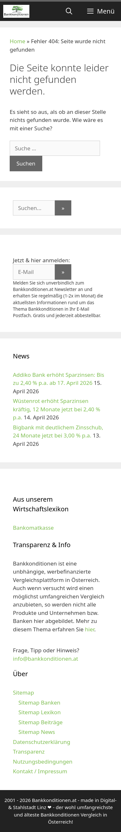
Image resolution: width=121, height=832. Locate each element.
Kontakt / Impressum (40, 771)
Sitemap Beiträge (40, 722)
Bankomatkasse (33, 527)
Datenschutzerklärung (41, 742)
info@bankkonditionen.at (45, 658)
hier (89, 629)
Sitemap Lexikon (39, 712)
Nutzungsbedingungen (43, 761)
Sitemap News (36, 732)
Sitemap (23, 692)
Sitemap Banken (39, 702)
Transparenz (29, 751)
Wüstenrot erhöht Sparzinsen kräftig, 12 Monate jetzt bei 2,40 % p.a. (56, 409)
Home (17, 41)
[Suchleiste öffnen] (69, 11)
